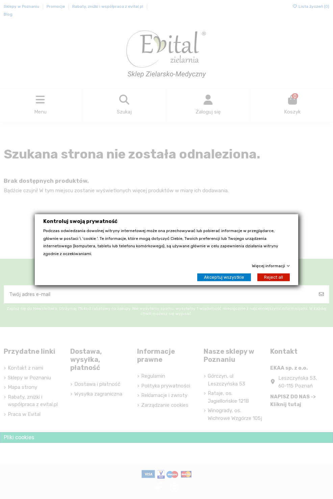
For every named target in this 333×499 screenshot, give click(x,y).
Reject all (273, 276)
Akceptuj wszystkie (224, 276)
